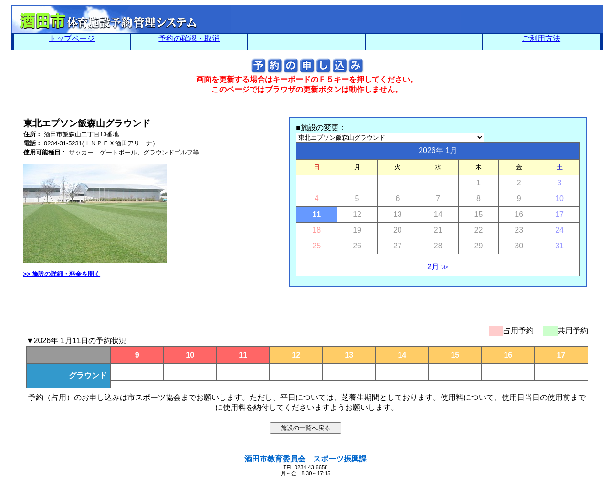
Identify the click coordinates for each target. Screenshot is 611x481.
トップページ (72, 38)
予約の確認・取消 (189, 38)
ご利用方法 (541, 38)
